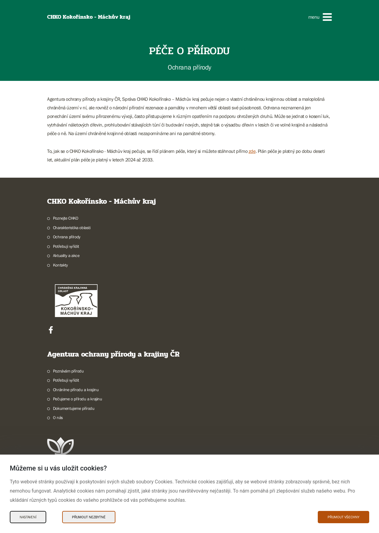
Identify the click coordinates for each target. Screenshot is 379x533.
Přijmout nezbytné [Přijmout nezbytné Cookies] (89, 517)
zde (252, 151)
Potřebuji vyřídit (66, 246)
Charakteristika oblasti (72, 227)
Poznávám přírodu (68, 371)
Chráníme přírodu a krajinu (76, 389)
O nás (58, 417)
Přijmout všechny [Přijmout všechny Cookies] (343, 517)
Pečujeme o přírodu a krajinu (77, 398)
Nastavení (28, 517)
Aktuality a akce (66, 255)
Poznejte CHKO (65, 218)
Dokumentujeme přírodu (74, 408)
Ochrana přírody (67, 236)
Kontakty (60, 265)
